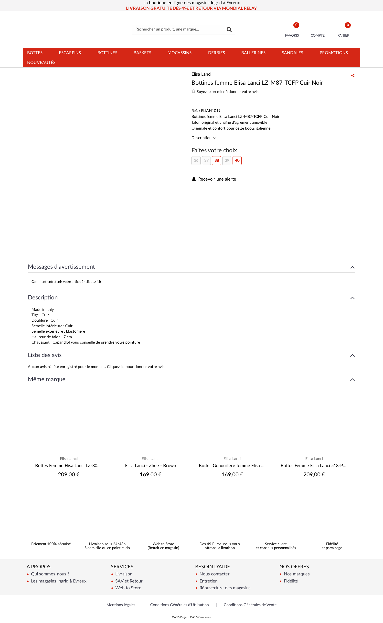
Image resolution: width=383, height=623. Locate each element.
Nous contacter (214, 574)
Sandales (292, 53)
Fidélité (290, 581)
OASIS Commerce (200, 617)
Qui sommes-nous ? (49, 574)
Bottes (35, 53)
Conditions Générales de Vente (250, 605)
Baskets (142, 53)
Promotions (334, 53)
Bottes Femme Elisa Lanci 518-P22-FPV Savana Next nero (314, 466)
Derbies (216, 53)
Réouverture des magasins (224, 588)
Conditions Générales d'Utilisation (179, 605)
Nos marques (296, 574)
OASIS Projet (180, 617)
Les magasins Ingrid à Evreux (58, 581)
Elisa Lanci (69, 459)
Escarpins (70, 53)
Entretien (208, 581)
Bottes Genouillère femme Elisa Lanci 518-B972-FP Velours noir (232, 466)
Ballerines (253, 53)
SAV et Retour (128, 581)
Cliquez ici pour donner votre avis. (136, 367)
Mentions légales (120, 605)
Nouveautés (41, 63)
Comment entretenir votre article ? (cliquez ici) (66, 282)
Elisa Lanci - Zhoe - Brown (150, 466)
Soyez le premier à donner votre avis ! (226, 91)
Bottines (107, 53)
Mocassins (180, 53)
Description (202, 138)
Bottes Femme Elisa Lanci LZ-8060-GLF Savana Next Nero (68, 466)
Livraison (123, 574)
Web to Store (127, 588)
